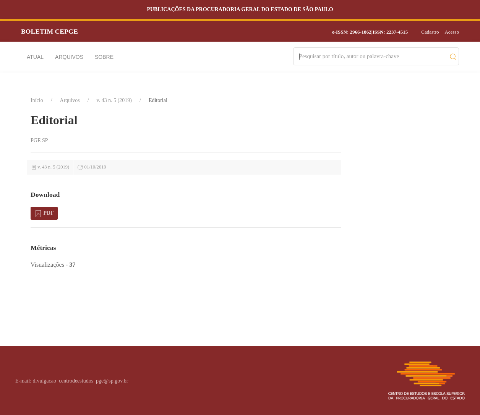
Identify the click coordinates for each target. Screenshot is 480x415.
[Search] (372, 56)
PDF (44, 213)
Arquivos (69, 57)
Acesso (451, 32)
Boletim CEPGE (49, 31)
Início (37, 100)
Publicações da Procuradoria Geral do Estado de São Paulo (240, 9)
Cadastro (430, 32)
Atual (35, 57)
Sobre (104, 57)
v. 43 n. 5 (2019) (114, 100)
